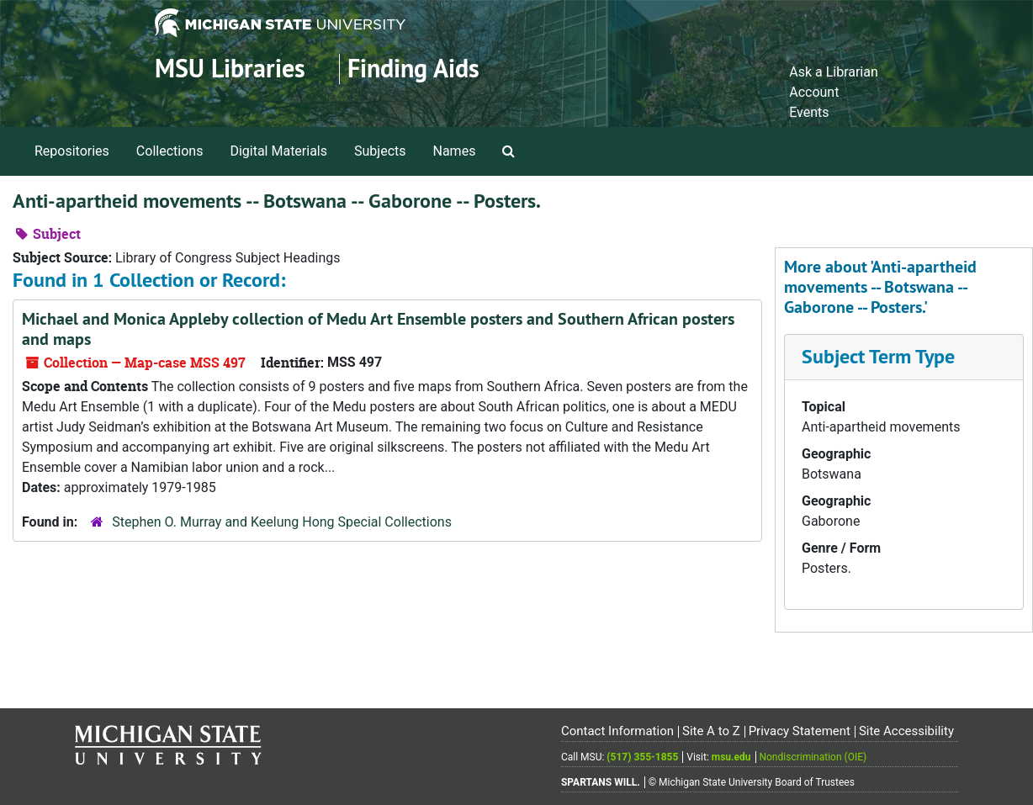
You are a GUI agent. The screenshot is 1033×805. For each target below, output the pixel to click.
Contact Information (617, 731)
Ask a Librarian (833, 72)
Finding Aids (413, 68)
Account (814, 92)
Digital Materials (278, 151)
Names (454, 151)
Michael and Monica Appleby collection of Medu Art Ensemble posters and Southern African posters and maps (378, 329)
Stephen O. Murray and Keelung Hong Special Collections (282, 522)
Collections (170, 151)
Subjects (379, 151)
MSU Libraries (230, 68)
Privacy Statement (799, 731)
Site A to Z (711, 731)
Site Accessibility (906, 731)
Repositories (71, 151)
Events (809, 112)
